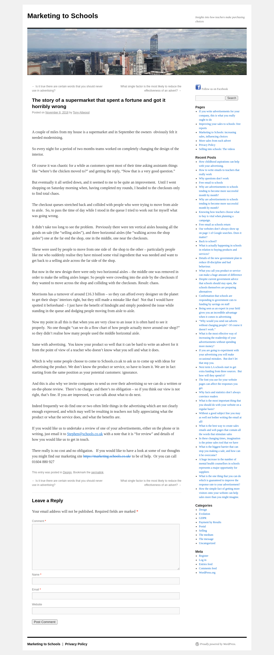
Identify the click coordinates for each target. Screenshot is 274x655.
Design (67, 472)
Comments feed (208, 568)
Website (37, 604)
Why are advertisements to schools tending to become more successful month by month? (219, 191)
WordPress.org (207, 572)
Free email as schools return (215, 224)
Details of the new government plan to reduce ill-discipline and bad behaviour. (220, 262)
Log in (203, 560)
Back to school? (208, 241)
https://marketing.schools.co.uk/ (107, 456)
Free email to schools (211, 182)
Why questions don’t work (214, 178)
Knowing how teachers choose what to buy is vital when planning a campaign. (219, 216)
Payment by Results (210, 522)
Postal (202, 526)
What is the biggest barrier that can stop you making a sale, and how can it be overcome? (219, 451)
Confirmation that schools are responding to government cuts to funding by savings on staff (218, 300)
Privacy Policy (207, 145)
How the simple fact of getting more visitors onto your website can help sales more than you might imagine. (219, 493)
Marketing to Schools (62, 16)
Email (36, 589)
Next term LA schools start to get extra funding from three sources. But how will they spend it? (220, 371)
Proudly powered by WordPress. (218, 644)
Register (203, 555)
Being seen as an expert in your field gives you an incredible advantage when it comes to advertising (219, 312)
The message (206, 539)
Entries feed (206, 564)
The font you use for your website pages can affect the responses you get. (218, 384)
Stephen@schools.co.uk (85, 434)
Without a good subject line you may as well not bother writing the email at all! (220, 417)
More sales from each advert (215, 140)
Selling (203, 530)
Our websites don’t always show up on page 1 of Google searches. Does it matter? (220, 233)
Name (36, 574)
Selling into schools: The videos (217, 149)
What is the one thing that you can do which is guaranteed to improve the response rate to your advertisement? (220, 480)
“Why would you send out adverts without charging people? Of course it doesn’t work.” (220, 325)
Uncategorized (207, 543)
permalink (97, 472)
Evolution (204, 513)
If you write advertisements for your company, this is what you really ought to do (219, 115)
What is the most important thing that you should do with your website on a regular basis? (220, 405)
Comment (39, 521)
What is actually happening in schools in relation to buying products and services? (220, 250)
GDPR (203, 518)
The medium (206, 534)
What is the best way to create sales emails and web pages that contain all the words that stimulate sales (220, 430)
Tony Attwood (81, 112)
